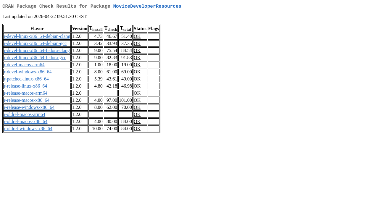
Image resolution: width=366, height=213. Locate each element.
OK (137, 37)
